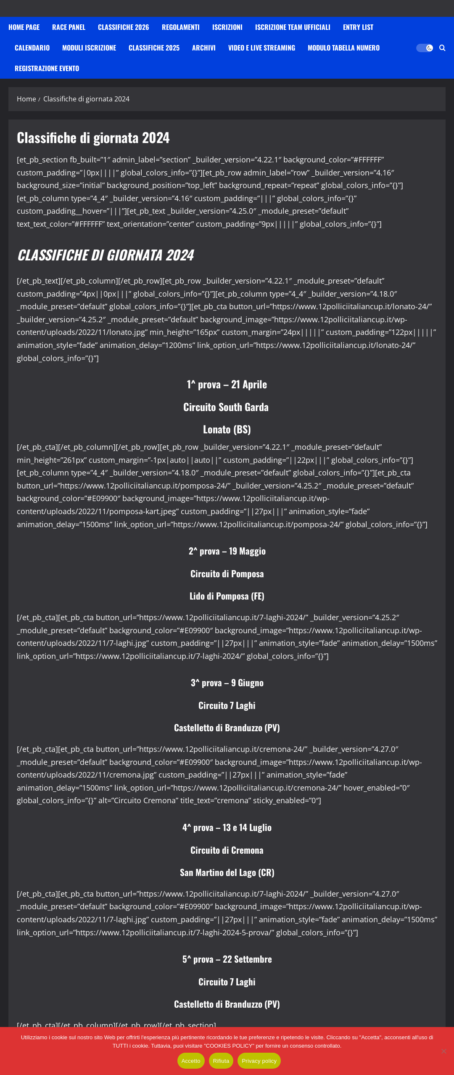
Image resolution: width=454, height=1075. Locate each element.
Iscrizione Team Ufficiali (292, 27)
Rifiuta (221, 1061)
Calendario (32, 47)
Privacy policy (259, 1061)
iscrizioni (227, 27)
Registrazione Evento (47, 68)
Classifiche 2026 (123, 27)
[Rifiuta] (443, 1051)
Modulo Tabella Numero (344, 47)
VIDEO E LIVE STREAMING (261, 47)
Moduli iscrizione (89, 47)
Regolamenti (181, 27)
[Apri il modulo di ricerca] (442, 48)
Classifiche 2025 (154, 47)
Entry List (358, 27)
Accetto (191, 1061)
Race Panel (68, 27)
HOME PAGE (24, 27)
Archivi (204, 47)
